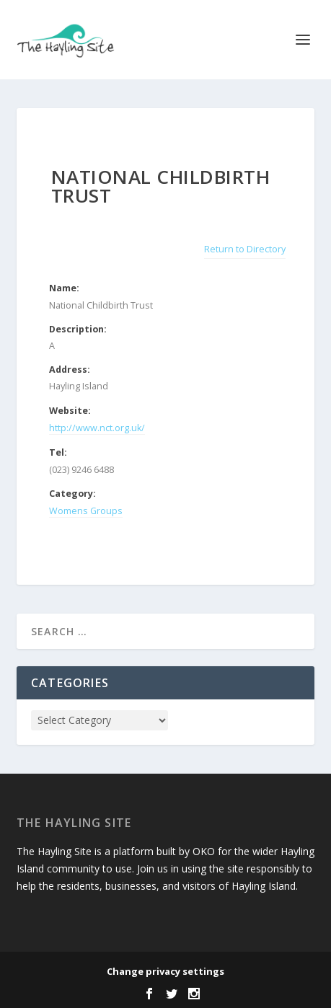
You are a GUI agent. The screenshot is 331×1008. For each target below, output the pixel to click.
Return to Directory (245, 249)
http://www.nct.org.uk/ (97, 428)
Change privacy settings (165, 971)
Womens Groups (86, 511)
